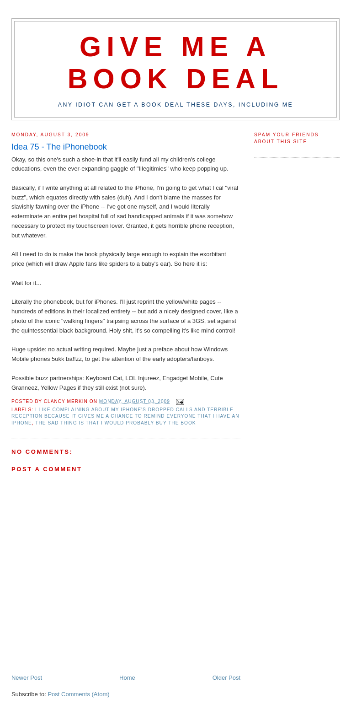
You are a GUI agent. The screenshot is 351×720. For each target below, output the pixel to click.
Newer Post (26, 677)
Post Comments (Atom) (78, 694)
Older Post (226, 677)
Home (127, 677)
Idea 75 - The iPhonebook (59, 146)
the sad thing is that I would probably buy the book (115, 422)
